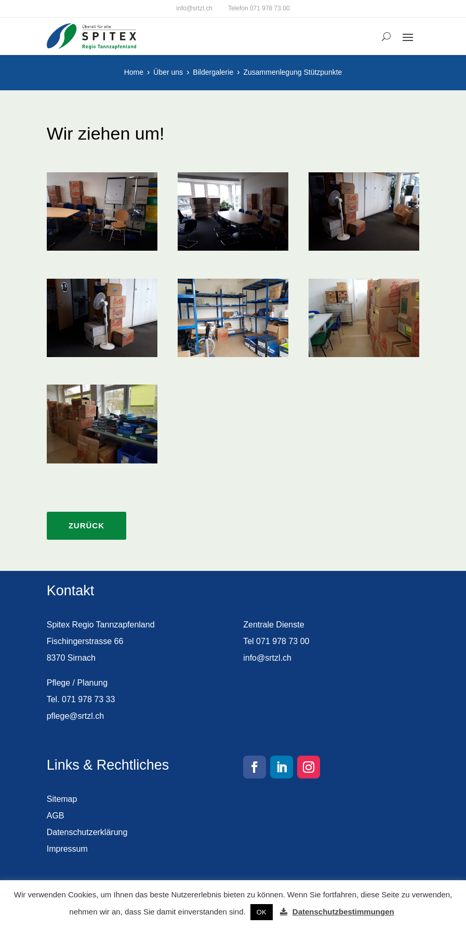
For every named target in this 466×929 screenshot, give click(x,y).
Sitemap (62, 799)
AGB (55, 815)
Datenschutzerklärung (87, 832)
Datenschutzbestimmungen (343, 911)
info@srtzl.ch (194, 8)
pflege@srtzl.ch (75, 716)
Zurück (86, 525)
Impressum (67, 848)
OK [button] (262, 912)
